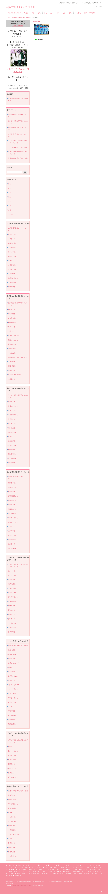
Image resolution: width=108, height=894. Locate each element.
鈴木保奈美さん (13, 593)
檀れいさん (11, 610)
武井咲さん (11, 260)
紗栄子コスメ (12, 847)
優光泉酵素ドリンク (78, 871)
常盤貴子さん (12, 601)
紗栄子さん (11, 795)
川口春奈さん (12, 513)
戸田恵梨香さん (13, 496)
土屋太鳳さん (12, 282)
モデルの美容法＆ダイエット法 (18, 147)
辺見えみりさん (13, 500)
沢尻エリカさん (13, 410)
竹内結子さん (12, 252)
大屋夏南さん (12, 719)
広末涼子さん (12, 327)
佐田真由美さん (13, 715)
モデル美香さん (13, 689)
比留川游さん (12, 693)
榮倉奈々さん (12, 402)
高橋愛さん (11, 838)
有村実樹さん (12, 711)
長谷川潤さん (12, 650)
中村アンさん (12, 817)
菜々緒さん (11, 436)
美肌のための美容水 (14, 375)
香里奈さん (11, 419)
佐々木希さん (12, 492)
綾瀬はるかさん (13, 340)
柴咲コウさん (12, 287)
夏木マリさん (12, 571)
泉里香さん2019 (13, 676)
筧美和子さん (12, 755)
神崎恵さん (11, 843)
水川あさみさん (13, 518)
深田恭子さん (12, 483)
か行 (39, 13)
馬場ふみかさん (13, 759)
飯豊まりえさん (13, 535)
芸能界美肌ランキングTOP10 (17, 357)
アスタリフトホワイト (78, 867)
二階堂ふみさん (13, 278)
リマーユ (11, 873)
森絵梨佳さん (12, 654)
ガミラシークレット (92, 867)
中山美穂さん (12, 623)
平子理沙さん (12, 799)
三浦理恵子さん (13, 588)
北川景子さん (12, 247)
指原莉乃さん (12, 825)
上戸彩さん (11, 239)
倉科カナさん (12, 539)
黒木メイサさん (13, 487)
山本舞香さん (12, 531)
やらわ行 (78, 13)
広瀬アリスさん (13, 522)
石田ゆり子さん (13, 575)
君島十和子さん (13, 808)
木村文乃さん (12, 505)
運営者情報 (17, 875)
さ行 (45, 13)
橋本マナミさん (13, 751)
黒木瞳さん (11, 614)
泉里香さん (11, 680)
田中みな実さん (13, 821)
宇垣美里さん (12, 856)
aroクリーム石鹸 (21, 869)
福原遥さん (11, 544)
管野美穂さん (12, 348)
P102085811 (37, 21)
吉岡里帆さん (12, 362)
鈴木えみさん (12, 658)
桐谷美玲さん (12, 449)
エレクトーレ (38, 867)
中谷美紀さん (12, 314)
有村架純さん (12, 274)
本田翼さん (11, 379)
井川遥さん (11, 309)
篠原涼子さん (12, 256)
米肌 (10, 867)
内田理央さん (12, 428)
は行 (64, 13)
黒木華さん (11, 370)
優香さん (11, 773)
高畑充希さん (12, 509)
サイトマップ (95, 873)
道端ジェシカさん (13, 663)
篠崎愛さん (11, 764)
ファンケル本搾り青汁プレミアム (15, 871)
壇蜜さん (11, 746)
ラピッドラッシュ (22, 873)
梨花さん (11, 667)
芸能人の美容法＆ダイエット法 (18, 158)
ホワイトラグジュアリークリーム (38, 873)
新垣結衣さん (12, 344)
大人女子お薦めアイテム (57, 873)
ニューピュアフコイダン (52, 867)
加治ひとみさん (13, 698)
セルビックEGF (65, 867)
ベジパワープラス (95, 869)
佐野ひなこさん (13, 768)
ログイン (99, 891)
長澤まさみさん (13, 406)
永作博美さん (12, 579)
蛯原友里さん (12, 724)
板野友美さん (12, 852)
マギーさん (11, 706)
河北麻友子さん (13, 415)
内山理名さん (12, 548)
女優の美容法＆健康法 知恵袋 (20, 6)
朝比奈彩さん (12, 432)
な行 (57, 13)
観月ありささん (13, 423)
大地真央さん (12, 606)
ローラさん (11, 812)
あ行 (33, 13)
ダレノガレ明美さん (14, 834)
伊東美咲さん (12, 632)
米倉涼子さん (12, 445)
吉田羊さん (11, 619)
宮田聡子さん (12, 702)
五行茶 (59, 871)
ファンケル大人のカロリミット (36, 871)
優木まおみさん (13, 777)
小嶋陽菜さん (12, 830)
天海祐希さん (12, 627)
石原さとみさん (13, 234)
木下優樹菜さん (13, 804)
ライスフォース (18, 867)
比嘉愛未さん (12, 441)
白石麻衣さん (12, 265)
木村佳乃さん (12, 353)
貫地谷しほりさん (13, 335)
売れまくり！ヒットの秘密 (74, 873)
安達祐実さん (12, 366)
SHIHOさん (11, 672)
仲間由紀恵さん (13, 243)
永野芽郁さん (12, 269)
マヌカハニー (51, 871)
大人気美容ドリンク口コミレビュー (49, 869)
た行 (51, 13)
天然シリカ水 (67, 871)
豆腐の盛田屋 (29, 867)
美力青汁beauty (65, 869)
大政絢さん (11, 526)
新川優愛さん (12, 462)
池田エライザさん (13, 685)
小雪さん (11, 331)
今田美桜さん (12, 458)
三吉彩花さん (12, 454)
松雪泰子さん (12, 322)
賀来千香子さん (13, 597)
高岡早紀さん (12, 584)
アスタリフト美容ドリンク (80, 869)
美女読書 (86, 873)
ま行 (70, 13)
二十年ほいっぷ (32, 869)
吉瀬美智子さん (13, 318)
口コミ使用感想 (89, 13)
